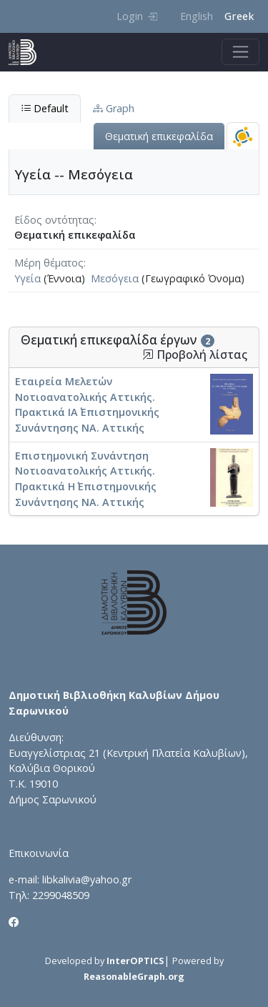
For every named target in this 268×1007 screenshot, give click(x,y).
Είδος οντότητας (54, 220)
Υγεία (27, 278)
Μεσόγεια (115, 278)
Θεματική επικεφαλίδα (159, 136)
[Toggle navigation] (240, 52)
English (196, 16)
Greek (239, 16)
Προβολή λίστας (194, 355)
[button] (148, 354)
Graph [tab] (113, 108)
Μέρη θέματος (49, 262)
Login (136, 16)
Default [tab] (45, 108)
